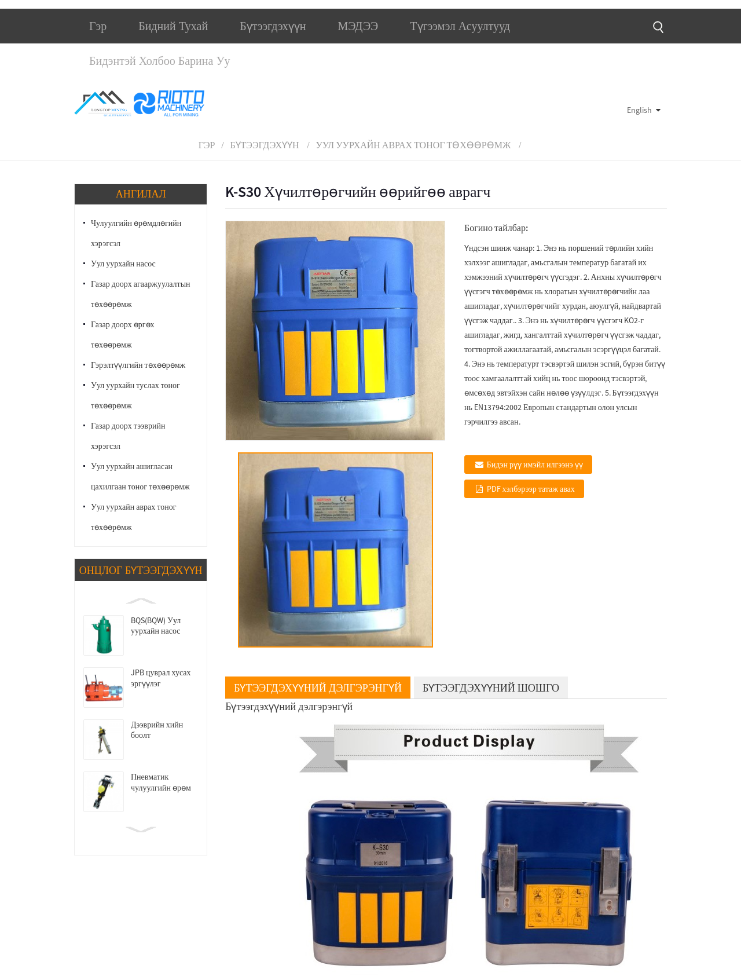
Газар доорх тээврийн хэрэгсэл (128, 435)
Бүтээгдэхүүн (273, 26)
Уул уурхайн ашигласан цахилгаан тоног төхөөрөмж (140, 476)
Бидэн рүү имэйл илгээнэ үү (535, 464)
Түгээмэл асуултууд (460, 26)
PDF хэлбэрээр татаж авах (531, 489)
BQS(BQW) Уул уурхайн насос (156, 625)
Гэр (98, 26)
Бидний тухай (173, 26)
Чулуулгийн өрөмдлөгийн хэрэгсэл (136, 233)
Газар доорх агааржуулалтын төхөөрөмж (140, 294)
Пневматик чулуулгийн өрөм (161, 782)
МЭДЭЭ (358, 26)
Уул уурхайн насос (123, 263)
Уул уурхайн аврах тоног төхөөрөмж (413, 145)
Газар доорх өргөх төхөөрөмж (123, 334)
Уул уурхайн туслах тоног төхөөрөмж (135, 395)
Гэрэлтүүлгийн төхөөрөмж (138, 365)
